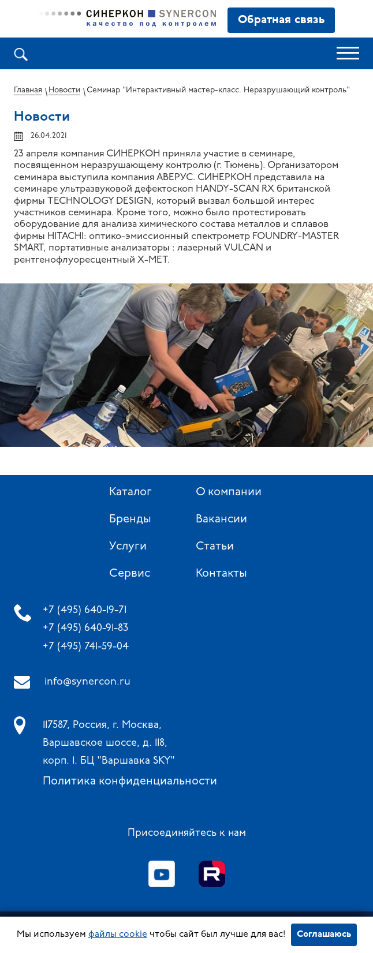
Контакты (221, 574)
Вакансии (221, 519)
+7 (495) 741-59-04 (86, 646)
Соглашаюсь (324, 934)
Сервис (129, 574)
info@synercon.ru (87, 682)
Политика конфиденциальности (130, 781)
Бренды (130, 519)
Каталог (130, 492)
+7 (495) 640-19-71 (84, 610)
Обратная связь (281, 20)
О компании (229, 492)
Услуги (128, 546)
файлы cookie (117, 934)
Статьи (215, 546)
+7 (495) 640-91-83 (85, 628)
